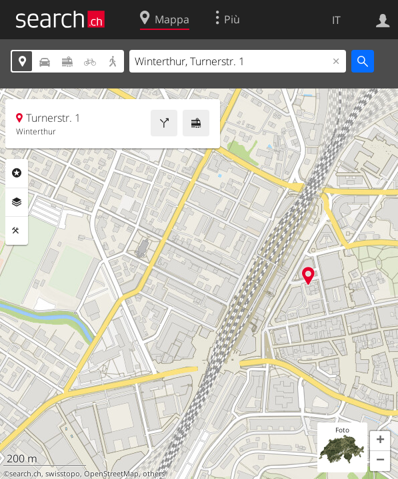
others (154, 473)
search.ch (25, 473)
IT (336, 20)
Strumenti (16, 231)
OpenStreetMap (111, 473)
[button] (380, 441)
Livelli (16, 202)
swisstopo (62, 473)
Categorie (16, 173)
